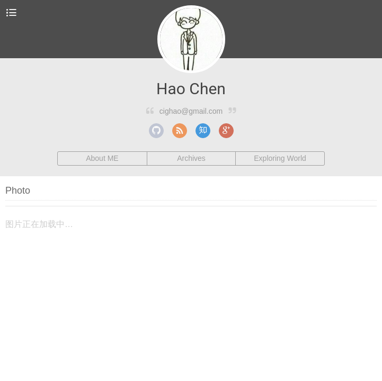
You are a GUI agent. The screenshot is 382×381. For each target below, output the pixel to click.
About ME (102, 158)
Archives (191, 158)
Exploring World (280, 158)
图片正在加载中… (39, 224)
